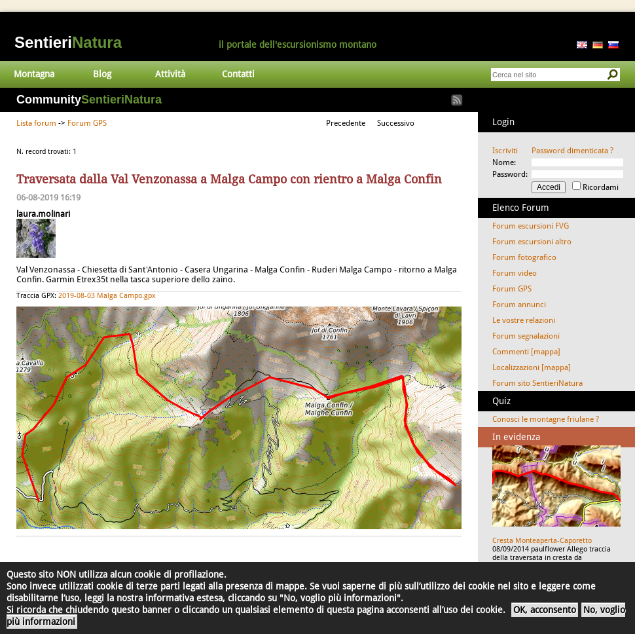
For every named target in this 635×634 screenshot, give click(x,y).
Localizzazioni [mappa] (531, 367)
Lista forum (36, 123)
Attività (170, 74)
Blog (102, 74)
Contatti (238, 74)
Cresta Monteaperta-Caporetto (542, 540)
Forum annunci (519, 304)
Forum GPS (87, 123)
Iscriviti (505, 150)
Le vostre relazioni (523, 320)
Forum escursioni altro (532, 241)
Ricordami (601, 187)
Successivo (395, 123)
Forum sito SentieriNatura (537, 383)
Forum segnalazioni (526, 336)
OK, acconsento (544, 610)
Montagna (34, 74)
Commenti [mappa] (526, 351)
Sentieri (68, 42)
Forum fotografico (524, 257)
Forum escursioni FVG (530, 226)
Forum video (514, 273)
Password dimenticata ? (572, 150)
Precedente (345, 123)
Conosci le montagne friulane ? (545, 419)
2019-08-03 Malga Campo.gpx (107, 295)
